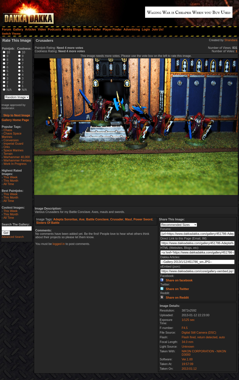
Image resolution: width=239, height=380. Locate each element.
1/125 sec (188, 319)
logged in (59, 243)
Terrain (8, 153)
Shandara (230, 40)
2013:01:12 (189, 368)
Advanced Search (13, 236)
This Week (10, 177)
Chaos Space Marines (11, 135)
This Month (10, 180)
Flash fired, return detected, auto (203, 337)
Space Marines (14, 150)
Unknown (188, 346)
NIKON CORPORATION (198, 351)
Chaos (8, 130)
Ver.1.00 (187, 359)
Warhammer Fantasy (17, 160)
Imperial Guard (13, 143)
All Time (8, 184)
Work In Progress (15, 163)
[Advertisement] (136, 200)
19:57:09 (187, 364)
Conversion (11, 140)
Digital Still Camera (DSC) (199, 332)
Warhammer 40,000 (17, 157)
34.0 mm (187, 342)
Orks (7, 147)
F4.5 (185, 327)
